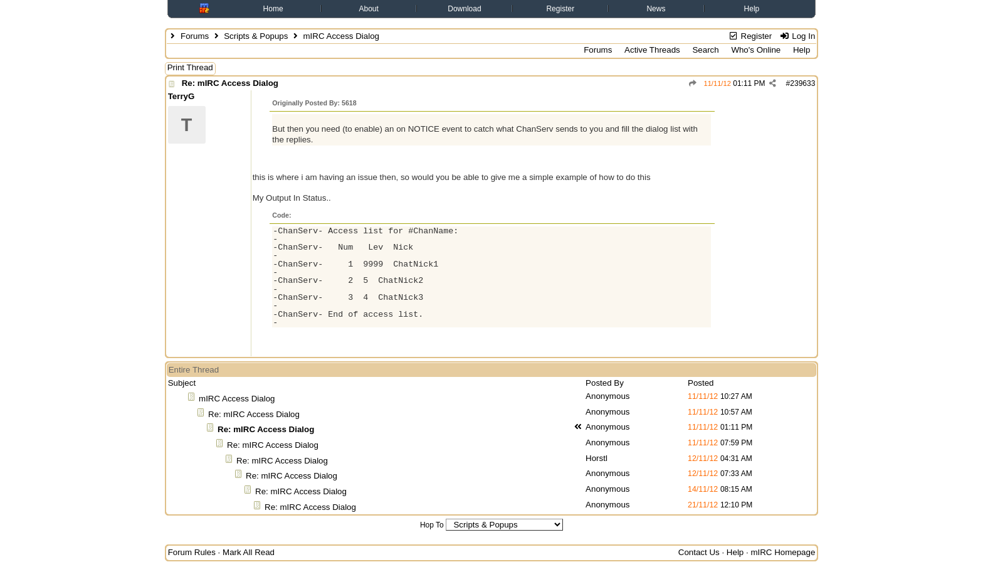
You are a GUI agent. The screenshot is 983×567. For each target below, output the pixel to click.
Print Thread (190, 67)
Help (752, 8)
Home (273, 8)
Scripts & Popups (256, 36)
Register (560, 8)
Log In (797, 36)
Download (464, 8)
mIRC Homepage (782, 552)
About (368, 8)
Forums (195, 36)
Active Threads (652, 50)
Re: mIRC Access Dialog (230, 83)
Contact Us (699, 552)
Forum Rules (192, 552)
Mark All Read (249, 552)
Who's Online (756, 50)
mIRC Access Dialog (237, 398)
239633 (802, 83)
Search (705, 50)
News (655, 8)
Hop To (432, 525)
